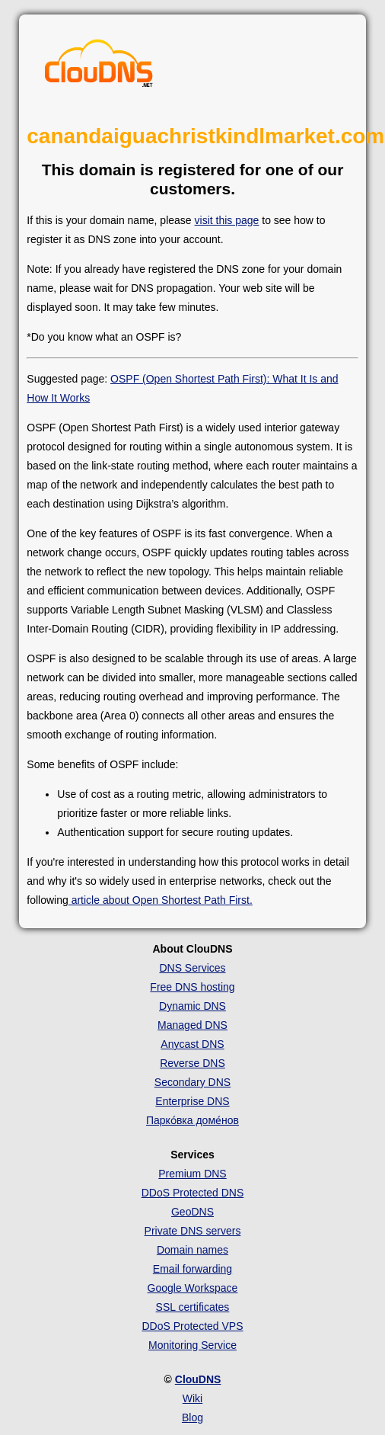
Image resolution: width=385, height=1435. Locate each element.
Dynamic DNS (192, 1006)
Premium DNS (192, 1174)
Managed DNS (193, 1025)
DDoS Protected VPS (192, 1326)
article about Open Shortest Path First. (160, 900)
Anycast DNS (192, 1044)
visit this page (227, 220)
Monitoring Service (192, 1345)
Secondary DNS (192, 1082)
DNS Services (192, 968)
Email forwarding (192, 1269)
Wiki (192, 1398)
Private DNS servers (193, 1231)
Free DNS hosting (192, 987)
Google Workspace (193, 1288)
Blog (192, 1417)
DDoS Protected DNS (193, 1193)
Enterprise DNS (192, 1101)
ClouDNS (198, 1379)
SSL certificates (193, 1307)
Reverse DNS (192, 1063)
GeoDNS (192, 1212)
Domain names (192, 1250)
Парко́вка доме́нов (192, 1120)
